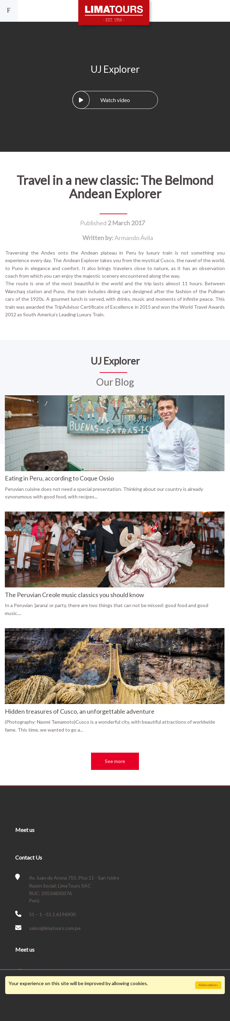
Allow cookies (208, 985)
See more (115, 761)
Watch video (101, 100)
